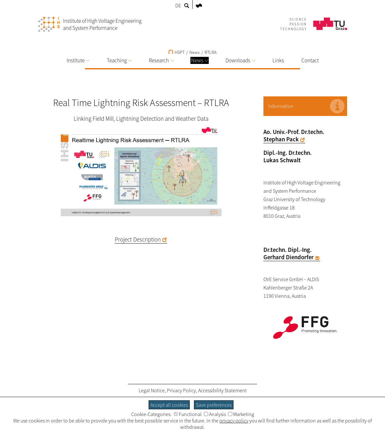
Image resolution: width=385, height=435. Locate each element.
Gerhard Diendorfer (288, 257)
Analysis (215, 414)
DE (178, 5)
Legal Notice (152, 390)
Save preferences (214, 405)
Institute (78, 60)
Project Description (138, 239)
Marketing (241, 414)
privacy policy (233, 420)
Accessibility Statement (222, 390)
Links (278, 60)
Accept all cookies (169, 405)
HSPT (177, 52)
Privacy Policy (181, 390)
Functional (188, 414)
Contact (310, 60)
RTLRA (210, 52)
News (199, 60)
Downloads (240, 60)
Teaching (119, 60)
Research (161, 60)
